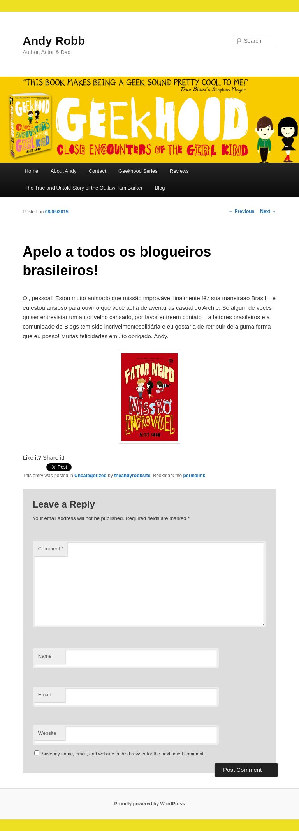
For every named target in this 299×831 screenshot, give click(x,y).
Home (32, 171)
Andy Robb (54, 40)
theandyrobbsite (132, 475)
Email (44, 694)
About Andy (64, 171)
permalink (194, 475)
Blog (160, 188)
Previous (241, 211)
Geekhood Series (137, 171)
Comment (50, 549)
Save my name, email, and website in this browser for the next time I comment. (123, 754)
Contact (97, 171)
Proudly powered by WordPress (149, 803)
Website (47, 733)
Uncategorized (90, 475)
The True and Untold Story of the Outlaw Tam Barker (84, 188)
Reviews (179, 171)
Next (268, 211)
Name (45, 656)
